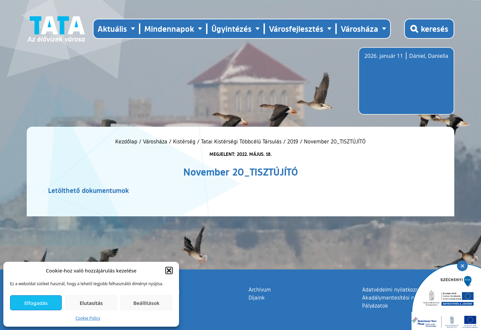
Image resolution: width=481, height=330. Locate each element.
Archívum (260, 289)
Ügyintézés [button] (231, 28)
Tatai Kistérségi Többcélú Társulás (241, 141)
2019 (292, 141)
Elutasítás (91, 303)
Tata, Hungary (401, 85)
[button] (169, 270)
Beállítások (146, 303)
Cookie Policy (87, 318)
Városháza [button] (359, 28)
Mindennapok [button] (169, 28)
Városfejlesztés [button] (296, 28)
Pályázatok (375, 305)
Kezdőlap (127, 141)
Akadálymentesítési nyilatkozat (400, 297)
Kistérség (184, 141)
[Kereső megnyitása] (429, 29)
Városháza (155, 141)
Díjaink (257, 297)
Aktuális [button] (112, 28)
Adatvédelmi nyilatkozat (391, 289)
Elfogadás (36, 303)
